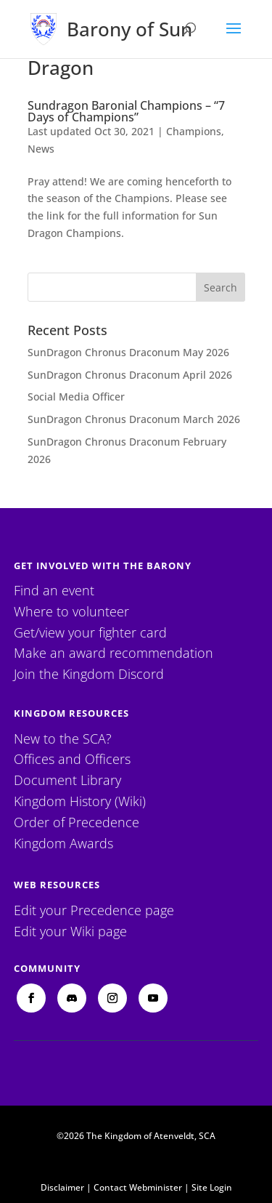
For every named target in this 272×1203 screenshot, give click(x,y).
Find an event (54, 590)
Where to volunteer (71, 611)
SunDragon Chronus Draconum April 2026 (130, 375)
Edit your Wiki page (70, 931)
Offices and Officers (72, 759)
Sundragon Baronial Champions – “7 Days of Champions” (126, 111)
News (41, 149)
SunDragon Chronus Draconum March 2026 (134, 419)
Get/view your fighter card (90, 632)
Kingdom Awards (63, 843)
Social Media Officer (76, 396)
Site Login (211, 1187)
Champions (193, 131)
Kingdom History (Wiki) (80, 801)
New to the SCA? (63, 738)
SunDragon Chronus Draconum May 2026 (128, 352)
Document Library (67, 780)
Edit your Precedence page (94, 910)
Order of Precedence (76, 822)
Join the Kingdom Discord (89, 674)
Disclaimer (62, 1187)
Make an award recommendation (113, 652)
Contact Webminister (138, 1187)
